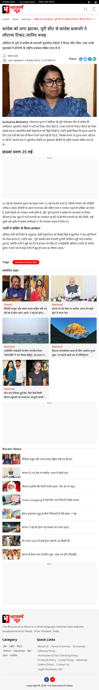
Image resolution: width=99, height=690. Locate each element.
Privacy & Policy (47, 660)
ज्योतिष (13, 655)
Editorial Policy (46, 651)
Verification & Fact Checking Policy (58, 655)
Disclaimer (79, 646)
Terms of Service (60, 646)
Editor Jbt (13, 55)
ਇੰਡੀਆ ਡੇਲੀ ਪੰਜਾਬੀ (46, 2)
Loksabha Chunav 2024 (26, 262)
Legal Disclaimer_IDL (50, 669)
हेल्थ (5, 655)
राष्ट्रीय (12, 646)
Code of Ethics (46, 664)
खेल (29, 651)
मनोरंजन (7, 651)
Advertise (81, 660)
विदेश (19, 646)
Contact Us (62, 664)
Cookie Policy (66, 660)
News (15, 19)
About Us (43, 646)
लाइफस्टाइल (19, 651)
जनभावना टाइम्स (8, 2)
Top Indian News (27, 2)
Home (5, 19)
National (26, 19)
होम (5, 646)
